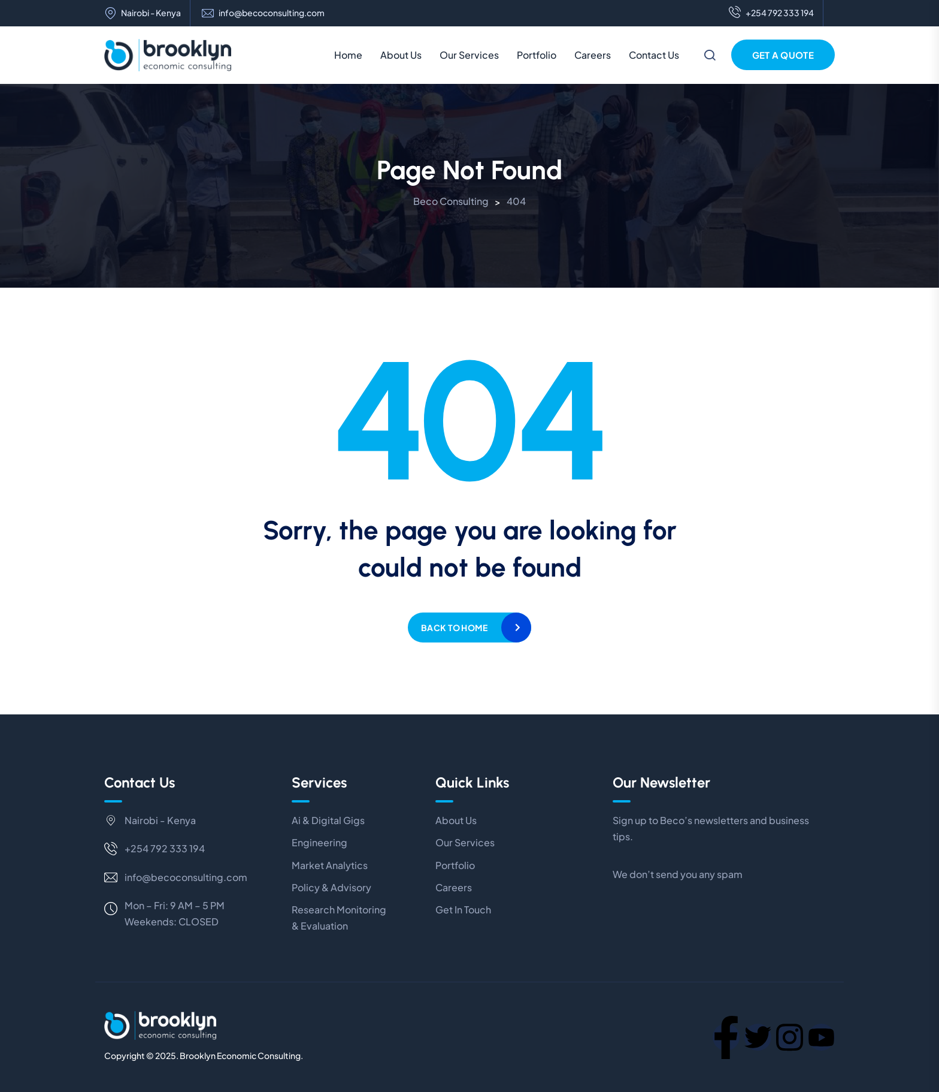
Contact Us (654, 55)
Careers (592, 55)
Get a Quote (783, 55)
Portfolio (536, 55)
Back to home (454, 627)
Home (348, 55)
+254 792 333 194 (771, 13)
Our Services (469, 55)
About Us (401, 55)
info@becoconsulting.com (272, 13)
